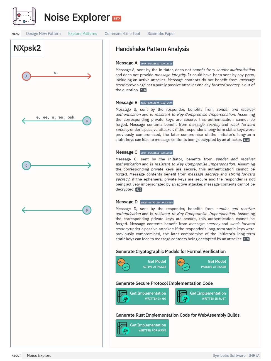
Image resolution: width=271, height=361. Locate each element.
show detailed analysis (156, 63)
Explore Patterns (82, 33)
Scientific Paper (161, 33)
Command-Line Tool (122, 33)
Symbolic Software (229, 355)
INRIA (254, 355)
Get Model (142, 264)
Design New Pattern (43, 33)
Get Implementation (142, 296)
